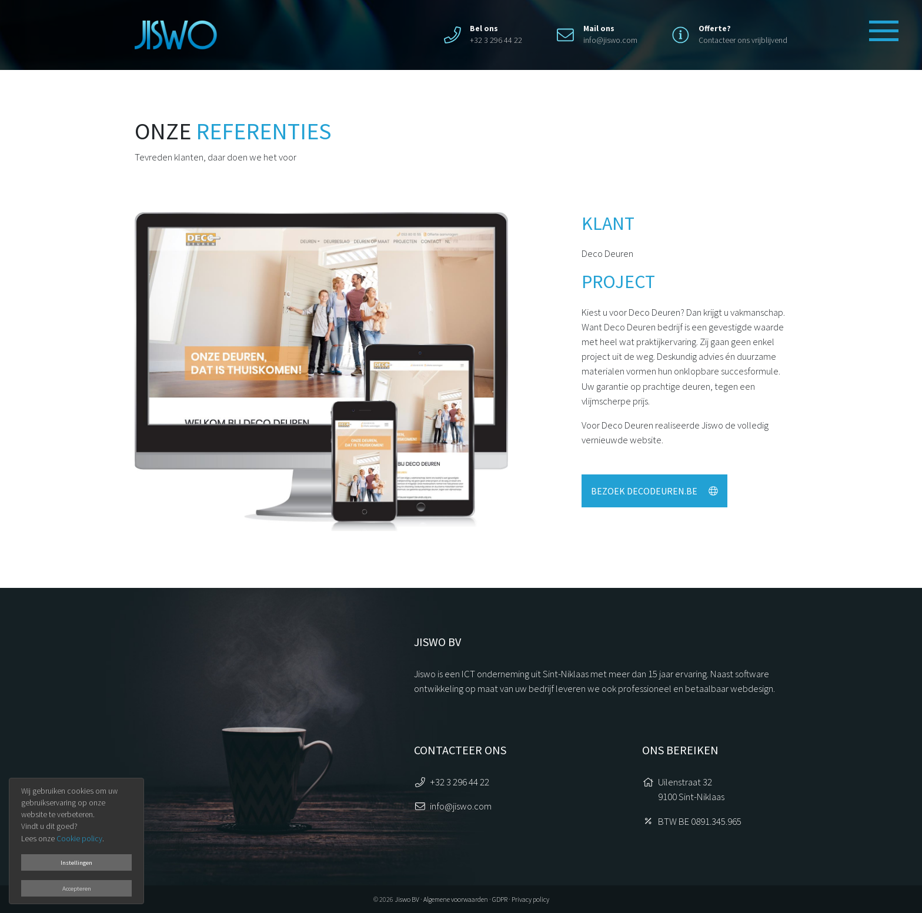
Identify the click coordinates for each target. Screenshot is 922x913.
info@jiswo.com (610, 40)
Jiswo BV (407, 899)
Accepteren (76, 888)
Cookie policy (79, 839)
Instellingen (76, 862)
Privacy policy (530, 899)
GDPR (499, 899)
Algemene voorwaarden (455, 899)
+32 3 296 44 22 (459, 781)
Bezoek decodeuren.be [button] (654, 491)
